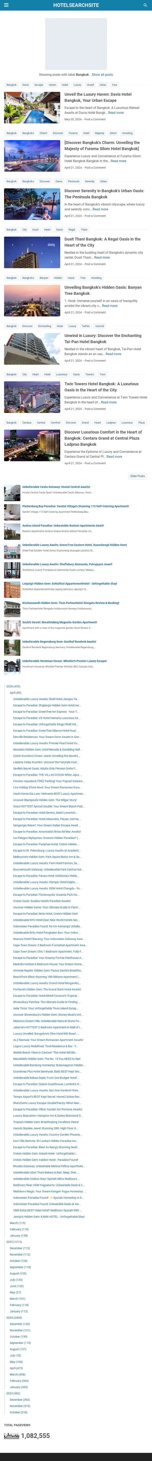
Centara (26, 422)
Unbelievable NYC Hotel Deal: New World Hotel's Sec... (46, 920)
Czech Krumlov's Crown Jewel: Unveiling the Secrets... (46, 755)
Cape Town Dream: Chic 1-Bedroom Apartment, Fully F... (48, 951)
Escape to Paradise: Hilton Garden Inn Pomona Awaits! (47, 1109)
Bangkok (12, 84)
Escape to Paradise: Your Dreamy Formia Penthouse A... (48, 957)
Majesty (99, 133)
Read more (116, 113)
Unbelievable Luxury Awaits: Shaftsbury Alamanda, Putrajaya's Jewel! (67, 564)
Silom (113, 133)
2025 (14, 1242)
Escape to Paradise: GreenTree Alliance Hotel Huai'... (46, 730)
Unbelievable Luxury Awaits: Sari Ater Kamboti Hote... (46, 1090)
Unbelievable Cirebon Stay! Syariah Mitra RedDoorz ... (46, 1178)
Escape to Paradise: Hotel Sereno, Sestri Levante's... (45, 812)
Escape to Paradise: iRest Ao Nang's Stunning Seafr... (46, 1147)
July (16, 1279)
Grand (85, 422)
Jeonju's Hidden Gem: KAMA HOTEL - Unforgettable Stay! (49, 1216)
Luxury (77, 84)
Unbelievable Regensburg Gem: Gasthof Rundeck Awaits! (59, 641)
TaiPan (86, 326)
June (17, 1286)
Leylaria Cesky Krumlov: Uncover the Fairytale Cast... (46, 762)
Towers (89, 374)
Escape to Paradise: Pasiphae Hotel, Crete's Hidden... (46, 844)
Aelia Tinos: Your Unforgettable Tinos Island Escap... (46, 1008)
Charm (43, 133)
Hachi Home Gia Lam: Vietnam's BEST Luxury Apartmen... (49, 793)
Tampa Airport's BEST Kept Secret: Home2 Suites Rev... (47, 1096)
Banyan (44, 277)
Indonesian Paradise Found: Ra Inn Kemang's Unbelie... (47, 926)
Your (114, 84)
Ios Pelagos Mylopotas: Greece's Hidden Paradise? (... (46, 838)
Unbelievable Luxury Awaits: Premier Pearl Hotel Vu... (46, 743)
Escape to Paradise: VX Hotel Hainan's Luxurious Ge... (47, 718)
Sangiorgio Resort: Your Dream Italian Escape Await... (47, 825)
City (24, 229)
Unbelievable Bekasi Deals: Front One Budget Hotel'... (46, 1077)
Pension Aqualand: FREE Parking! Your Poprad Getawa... (49, 781)
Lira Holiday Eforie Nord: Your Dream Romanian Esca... (47, 787)
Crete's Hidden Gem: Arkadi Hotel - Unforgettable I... (45, 1153)
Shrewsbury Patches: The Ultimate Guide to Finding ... (47, 1002)
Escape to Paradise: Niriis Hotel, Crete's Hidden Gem (45, 913)
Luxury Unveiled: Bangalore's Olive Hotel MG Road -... (46, 1033)
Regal (72, 229)
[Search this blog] (145, 5)
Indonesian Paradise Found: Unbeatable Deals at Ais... (47, 1204)
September (20, 1267)
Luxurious (61, 374)
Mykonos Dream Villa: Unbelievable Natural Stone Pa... (47, 1021)
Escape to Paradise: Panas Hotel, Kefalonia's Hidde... (46, 875)
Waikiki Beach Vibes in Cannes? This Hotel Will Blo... (45, 1052)
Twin (102, 374)
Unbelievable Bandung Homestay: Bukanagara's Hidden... (49, 1065)
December (20, 1248)
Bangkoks (28, 133)
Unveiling (127, 133)
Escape (39, 84)
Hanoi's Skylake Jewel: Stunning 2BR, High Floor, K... (46, 1128)
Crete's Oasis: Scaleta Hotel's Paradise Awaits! (42, 901)
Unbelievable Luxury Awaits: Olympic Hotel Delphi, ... (46, 882)
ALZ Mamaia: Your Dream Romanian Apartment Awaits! (48, 1040)
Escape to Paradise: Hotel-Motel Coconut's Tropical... (46, 995)
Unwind (99, 326)
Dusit (35, 229)
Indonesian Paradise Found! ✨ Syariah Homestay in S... (48, 1197)
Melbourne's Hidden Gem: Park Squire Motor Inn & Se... (47, 856)
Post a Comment (95, 119)
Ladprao (111, 422)
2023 (13, 1393)
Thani (84, 229)
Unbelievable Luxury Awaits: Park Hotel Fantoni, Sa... (46, 863)
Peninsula (73, 181)
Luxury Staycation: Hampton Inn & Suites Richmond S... (48, 1115)
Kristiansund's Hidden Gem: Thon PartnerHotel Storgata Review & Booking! (70, 603)
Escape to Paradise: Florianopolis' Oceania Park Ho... (46, 894)
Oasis (59, 181)
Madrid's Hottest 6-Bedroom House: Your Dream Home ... (49, 964)
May (15, 1292)
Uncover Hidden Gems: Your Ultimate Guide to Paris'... (47, 907)
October (18, 1260)
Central (41, 422)
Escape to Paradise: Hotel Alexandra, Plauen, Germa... (47, 819)
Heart (47, 229)
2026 (13, 686)
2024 (14, 1317)
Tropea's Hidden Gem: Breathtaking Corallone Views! (46, 1122)
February (19, 1229)
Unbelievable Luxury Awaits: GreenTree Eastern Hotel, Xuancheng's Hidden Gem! (74, 545)
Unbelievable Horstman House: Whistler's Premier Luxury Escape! (64, 661)
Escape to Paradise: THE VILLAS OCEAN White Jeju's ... (47, 774)
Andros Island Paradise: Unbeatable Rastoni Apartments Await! (63, 525)
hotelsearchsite (76, 5)
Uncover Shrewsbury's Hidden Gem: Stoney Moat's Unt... (48, 1014)
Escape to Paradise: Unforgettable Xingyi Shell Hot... (46, 724)
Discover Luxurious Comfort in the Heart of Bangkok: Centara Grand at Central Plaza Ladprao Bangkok (103, 438)
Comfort (55, 422)
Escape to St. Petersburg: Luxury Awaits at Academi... (47, 850)
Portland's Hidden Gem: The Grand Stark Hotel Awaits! (47, 989)
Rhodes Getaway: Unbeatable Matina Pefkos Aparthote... (49, 1166)
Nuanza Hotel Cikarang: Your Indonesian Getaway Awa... (49, 939)
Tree (82, 277)
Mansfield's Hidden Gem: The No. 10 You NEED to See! (47, 1058)
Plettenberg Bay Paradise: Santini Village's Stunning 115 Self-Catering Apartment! (75, 506)
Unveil (90, 84)
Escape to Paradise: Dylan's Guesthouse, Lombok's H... (47, 1084)
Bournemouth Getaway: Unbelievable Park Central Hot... (48, 869)
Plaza (141, 422)
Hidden (58, 277)
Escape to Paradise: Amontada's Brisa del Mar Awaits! (47, 831)
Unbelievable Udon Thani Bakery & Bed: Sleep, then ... (46, 1172)
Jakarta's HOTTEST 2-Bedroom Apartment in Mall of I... (47, 1027)
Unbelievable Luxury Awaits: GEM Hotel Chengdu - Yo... (47, 888)
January (19, 1235)
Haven (52, 84)
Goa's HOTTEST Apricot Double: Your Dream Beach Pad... (49, 806)
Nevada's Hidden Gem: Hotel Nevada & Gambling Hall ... (48, 749)
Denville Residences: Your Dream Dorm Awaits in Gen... (47, 737)
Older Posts (137, 476)
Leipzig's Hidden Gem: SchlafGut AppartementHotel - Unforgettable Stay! (69, 583)
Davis (25, 84)
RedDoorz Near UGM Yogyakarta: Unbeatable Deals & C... (49, 1185)
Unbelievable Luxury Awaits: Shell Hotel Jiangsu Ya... (46, 699)
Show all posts (102, 75)
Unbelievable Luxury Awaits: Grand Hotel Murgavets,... (47, 983)
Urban (103, 84)
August (18, 1273)
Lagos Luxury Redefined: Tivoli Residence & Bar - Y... (45, 1046)
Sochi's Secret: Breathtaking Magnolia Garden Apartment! (59, 622)
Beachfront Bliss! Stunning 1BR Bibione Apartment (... (47, 976)
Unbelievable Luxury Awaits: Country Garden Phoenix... (47, 1134)
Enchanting (44, 326)
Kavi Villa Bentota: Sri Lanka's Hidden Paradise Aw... (45, 1141)
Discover (58, 133)
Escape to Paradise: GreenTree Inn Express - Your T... (46, 711)
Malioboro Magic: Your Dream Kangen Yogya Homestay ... (49, 1191)
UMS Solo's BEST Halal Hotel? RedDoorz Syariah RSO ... (47, 1210)
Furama (73, 133)
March (17, 1223)
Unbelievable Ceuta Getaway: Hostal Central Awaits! (56, 486)
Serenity (89, 181)
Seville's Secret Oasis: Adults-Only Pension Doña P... (45, 768)
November (20, 1254)
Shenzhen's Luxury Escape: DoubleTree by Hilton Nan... (47, 1103)
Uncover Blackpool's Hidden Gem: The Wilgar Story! (45, 800)
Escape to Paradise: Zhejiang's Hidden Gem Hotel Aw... (47, 705)
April (15, 692)
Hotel (65, 84)
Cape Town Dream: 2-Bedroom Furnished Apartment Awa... (50, 945)
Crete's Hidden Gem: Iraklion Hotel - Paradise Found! (45, 1159)
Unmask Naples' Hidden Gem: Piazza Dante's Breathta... (48, 970)
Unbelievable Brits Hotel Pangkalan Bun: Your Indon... (46, 932)
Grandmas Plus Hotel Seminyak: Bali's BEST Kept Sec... (47, 1071)
